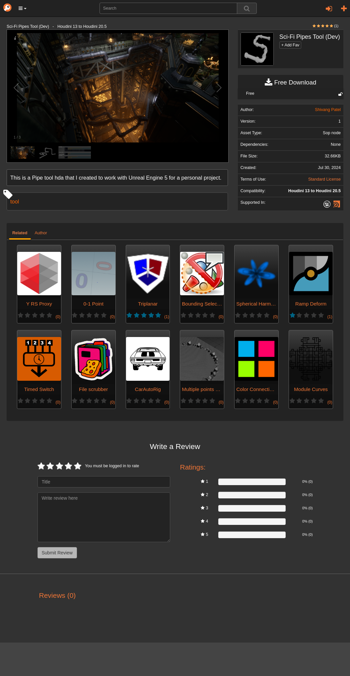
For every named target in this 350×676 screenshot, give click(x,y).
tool (14, 201)
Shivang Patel (328, 109)
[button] (23, 8)
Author (41, 233)
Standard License (324, 179)
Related (20, 233)
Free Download (290, 82)
